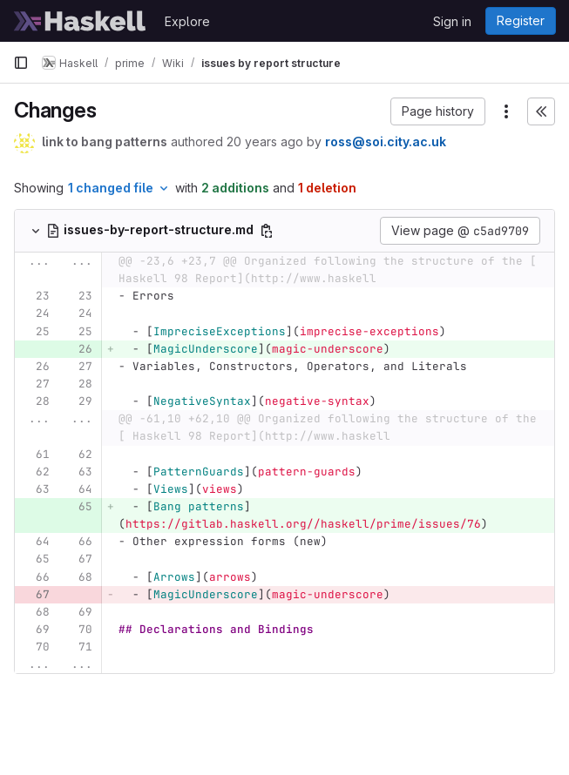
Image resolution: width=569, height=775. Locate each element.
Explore (187, 21)
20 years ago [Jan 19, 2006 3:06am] (265, 141)
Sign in (452, 21)
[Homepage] (80, 21)
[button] (437, 111)
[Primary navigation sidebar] (21, 63)
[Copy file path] (266, 230)
